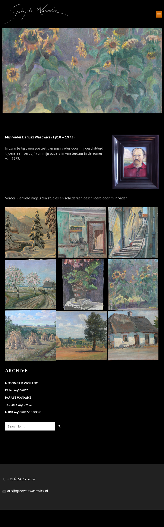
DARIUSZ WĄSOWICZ (18, 398)
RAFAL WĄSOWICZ (16, 391)
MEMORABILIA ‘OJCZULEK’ (21, 384)
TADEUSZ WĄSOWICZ (18, 406)
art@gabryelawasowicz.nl (27, 490)
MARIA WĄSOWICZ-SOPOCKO (23, 413)
